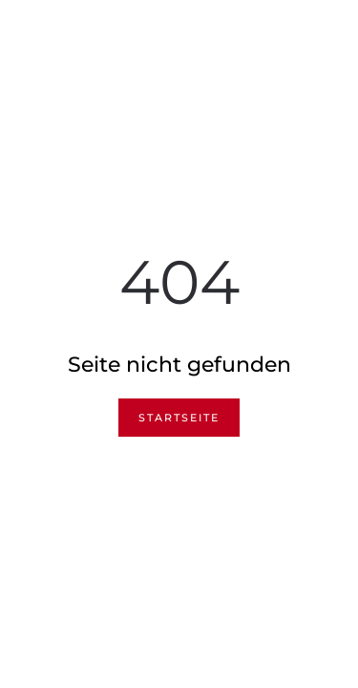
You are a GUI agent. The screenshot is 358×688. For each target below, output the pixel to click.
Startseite (179, 417)
